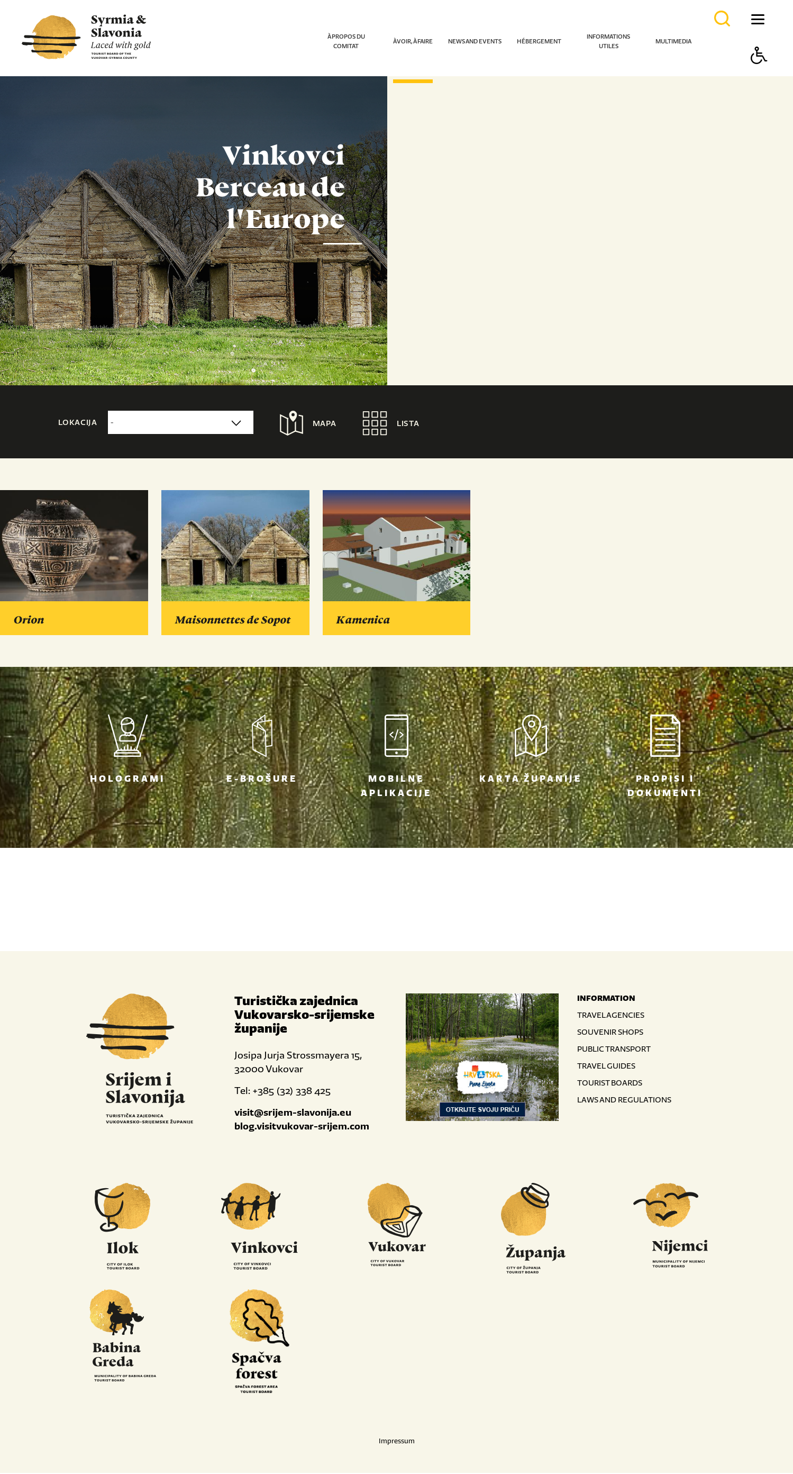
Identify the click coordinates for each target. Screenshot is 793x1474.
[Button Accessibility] (759, 74)
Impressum (397, 1441)
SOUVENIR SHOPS (610, 1033)
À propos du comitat (346, 41)
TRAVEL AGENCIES (610, 1016)
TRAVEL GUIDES (606, 1067)
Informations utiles (608, 41)
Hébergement (539, 41)
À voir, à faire (413, 41)
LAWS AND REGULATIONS (624, 1101)
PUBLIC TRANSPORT (614, 1050)
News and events (475, 41)
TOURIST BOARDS (609, 1084)
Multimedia (673, 41)
